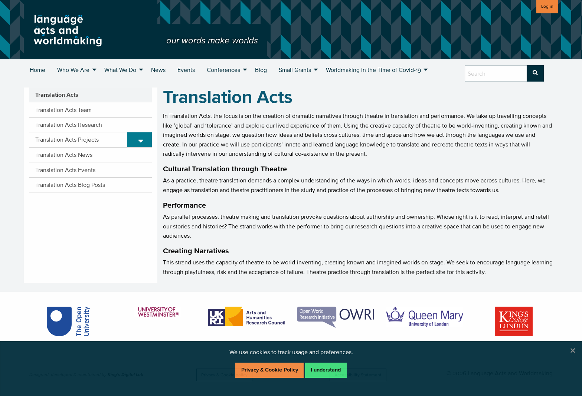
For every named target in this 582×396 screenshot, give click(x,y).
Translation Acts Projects (67, 139)
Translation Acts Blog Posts (70, 184)
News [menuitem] (158, 69)
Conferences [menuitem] (223, 69)
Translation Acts (56, 94)
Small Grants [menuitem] (295, 69)
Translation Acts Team (63, 109)
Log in (547, 6)
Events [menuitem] (186, 69)
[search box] (496, 73)
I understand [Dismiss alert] (326, 370)
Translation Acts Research (68, 124)
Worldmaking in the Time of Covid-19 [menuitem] (373, 69)
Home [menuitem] (37, 69)
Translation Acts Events (65, 169)
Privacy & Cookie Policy (269, 370)
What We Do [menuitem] (120, 69)
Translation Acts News (63, 154)
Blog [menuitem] (261, 69)
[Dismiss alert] (573, 350)
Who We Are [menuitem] (73, 69)
